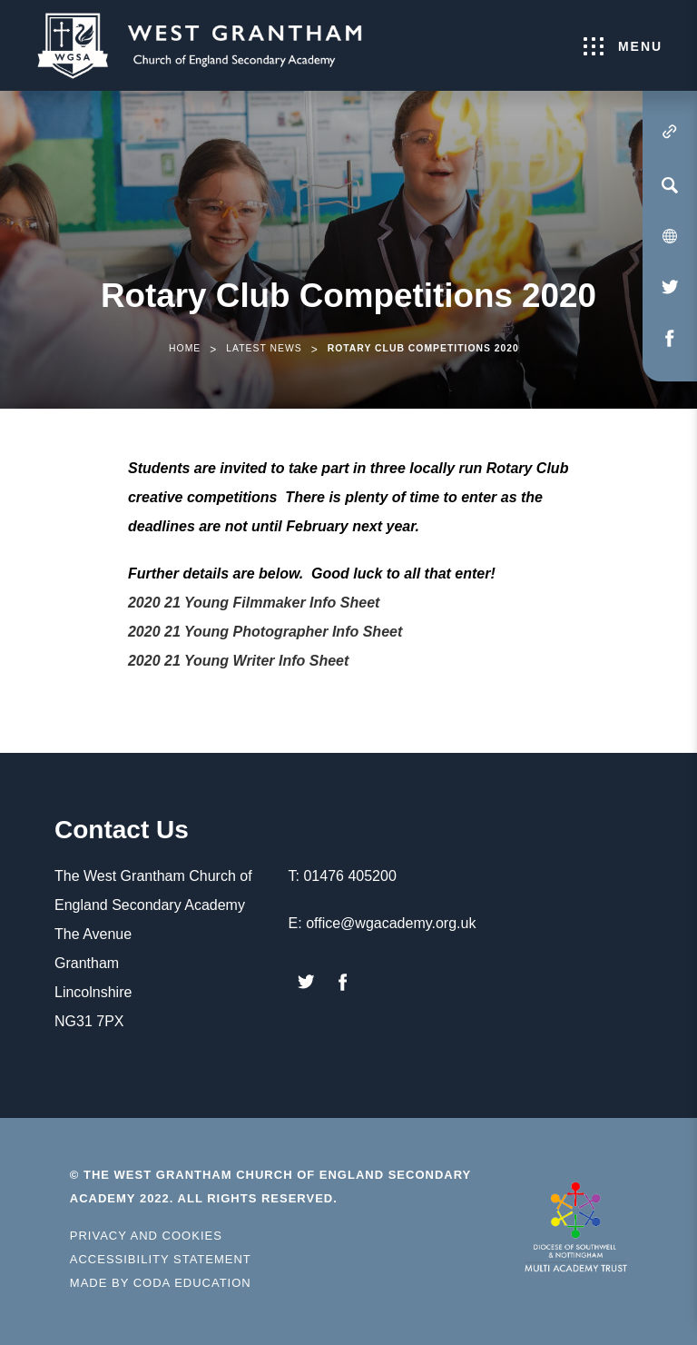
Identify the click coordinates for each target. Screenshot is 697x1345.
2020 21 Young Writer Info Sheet (238, 660)
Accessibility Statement (160, 1259)
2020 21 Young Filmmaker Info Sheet (253, 602)
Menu (623, 46)
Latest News (263, 348)
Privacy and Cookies (146, 1235)
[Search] (670, 185)
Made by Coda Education (160, 1283)
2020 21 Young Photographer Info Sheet (265, 631)
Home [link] (185, 348)
